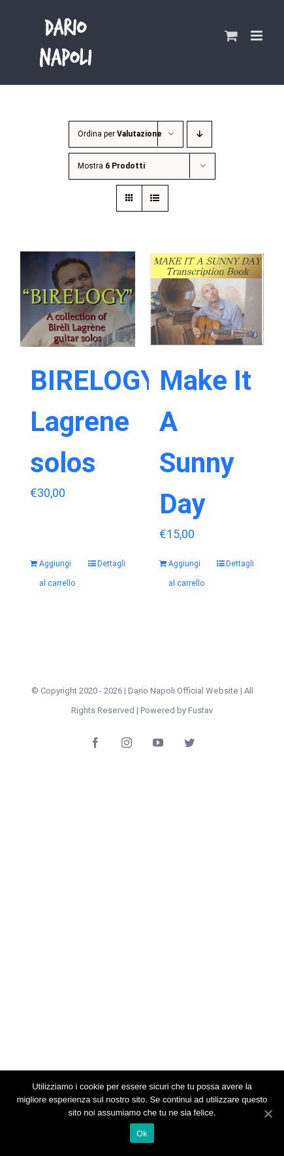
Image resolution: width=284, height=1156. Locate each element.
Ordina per (120, 133)
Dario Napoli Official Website (183, 691)
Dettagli (111, 563)
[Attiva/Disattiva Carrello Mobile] (231, 35)
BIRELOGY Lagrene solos (93, 421)
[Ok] (267, 1113)
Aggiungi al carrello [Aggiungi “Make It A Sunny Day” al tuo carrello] (186, 573)
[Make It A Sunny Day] (207, 299)
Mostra (111, 165)
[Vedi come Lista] (155, 198)
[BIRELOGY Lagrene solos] (77, 299)
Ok (142, 1133)
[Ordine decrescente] (199, 134)
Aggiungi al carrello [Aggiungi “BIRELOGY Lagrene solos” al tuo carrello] (57, 573)
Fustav (200, 710)
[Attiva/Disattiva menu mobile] (257, 35)
